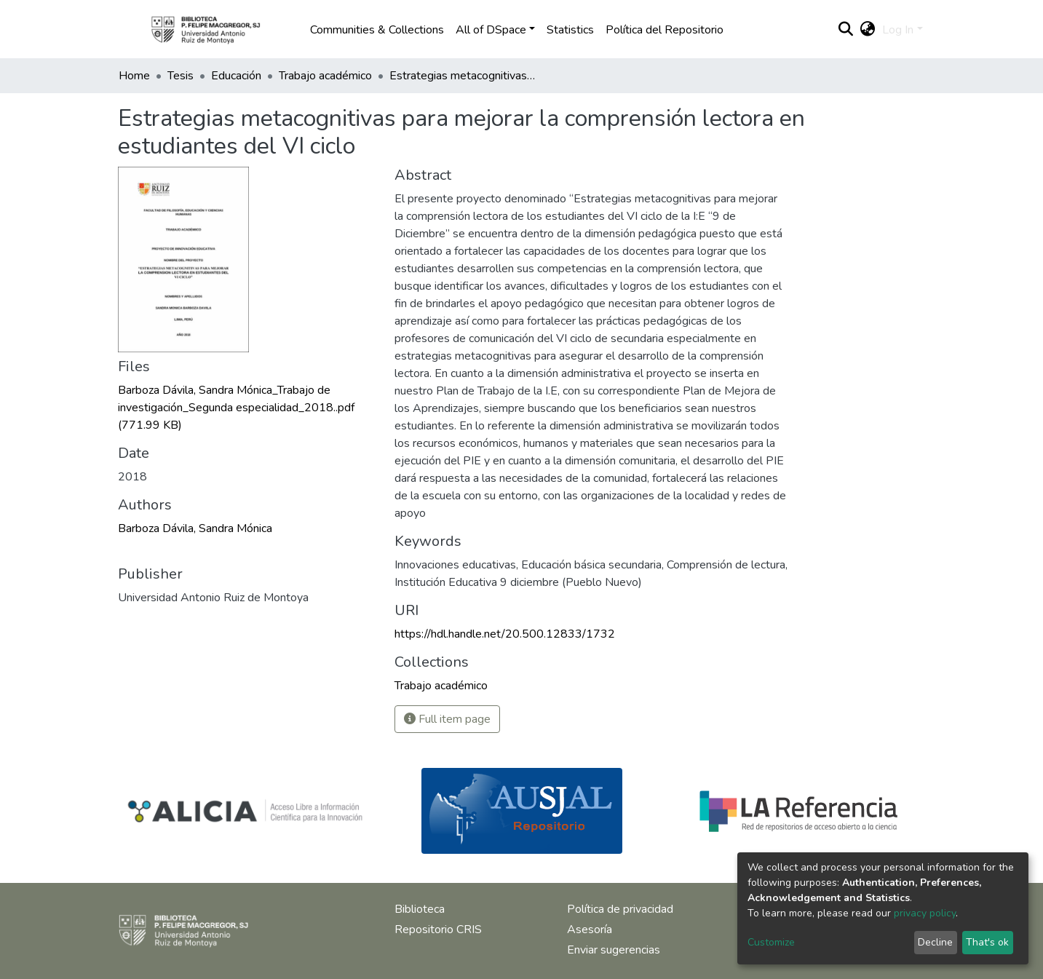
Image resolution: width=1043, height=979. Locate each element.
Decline (935, 942)
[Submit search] (845, 29)
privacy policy (925, 913)
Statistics (570, 30)
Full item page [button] (447, 719)
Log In (897, 30)
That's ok (987, 942)
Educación (236, 76)
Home (134, 76)
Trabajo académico (325, 76)
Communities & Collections (377, 30)
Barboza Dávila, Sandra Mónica (195, 528)
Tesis (180, 76)
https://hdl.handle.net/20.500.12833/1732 (504, 634)
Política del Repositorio (664, 30)
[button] (867, 30)
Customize (771, 942)
